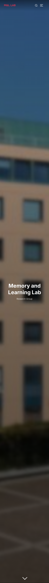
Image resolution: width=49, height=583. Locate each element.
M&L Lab (10, 5)
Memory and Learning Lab (24, 288)
